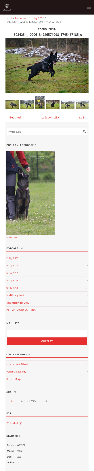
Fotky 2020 (12, 237)
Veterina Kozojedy (16, 371)
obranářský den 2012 (17, 302)
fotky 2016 (38, 18)
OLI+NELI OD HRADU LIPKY (21, 310)
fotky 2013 (12, 287)
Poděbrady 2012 (15, 295)
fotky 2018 (12, 265)
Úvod (8, 18)
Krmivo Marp (13, 379)
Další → (84, 117)
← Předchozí (13, 117)
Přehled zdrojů (14, 423)
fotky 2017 (12, 273)
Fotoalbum (21, 18)
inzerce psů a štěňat (17, 364)
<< (10, 401)
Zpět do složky (50, 117)
